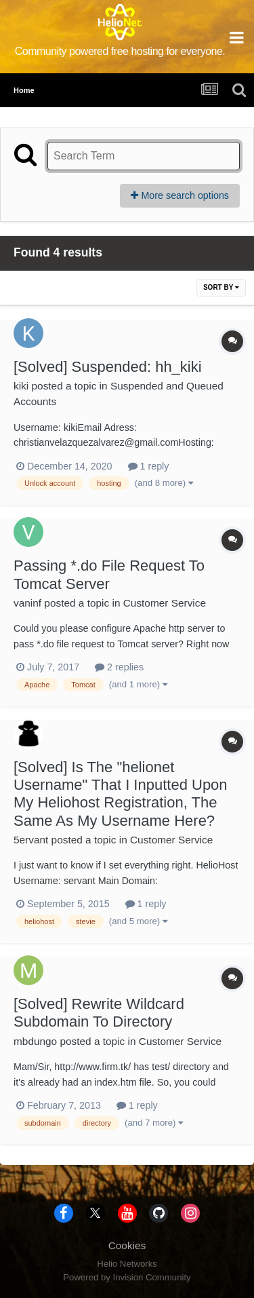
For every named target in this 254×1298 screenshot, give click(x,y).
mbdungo (35, 1041)
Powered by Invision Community (126, 1277)
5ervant (31, 839)
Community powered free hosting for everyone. (120, 51)
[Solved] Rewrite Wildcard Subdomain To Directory (99, 1012)
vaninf (27, 603)
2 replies (119, 667)
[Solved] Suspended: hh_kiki (108, 366)
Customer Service (164, 603)
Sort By (221, 287)
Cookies (127, 1245)
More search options (180, 195)
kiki (21, 386)
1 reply (148, 466)
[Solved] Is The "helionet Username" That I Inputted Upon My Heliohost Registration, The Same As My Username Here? (121, 794)
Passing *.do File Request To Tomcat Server (109, 574)
